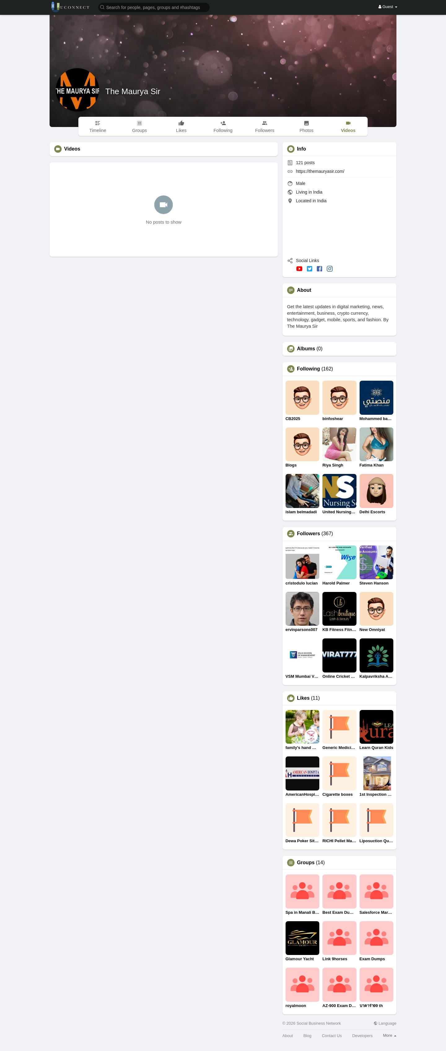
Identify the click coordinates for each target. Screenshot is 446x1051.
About (287, 1036)
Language (385, 1023)
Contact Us (332, 1036)
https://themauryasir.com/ (320, 171)
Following (308, 368)
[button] (154, 7)
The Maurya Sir (132, 91)
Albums (306, 348)
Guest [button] (387, 6)
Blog (307, 1036)
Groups (306, 862)
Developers (362, 1036)
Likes (303, 698)
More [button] (389, 1035)
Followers (308, 533)
